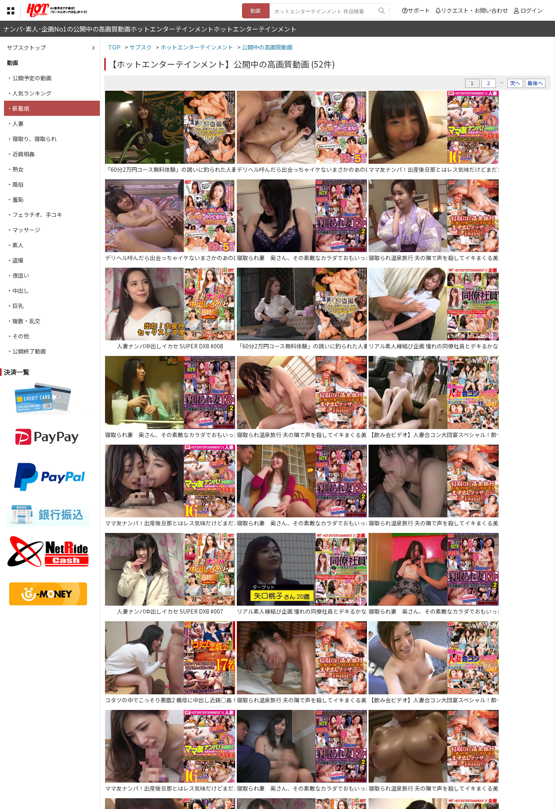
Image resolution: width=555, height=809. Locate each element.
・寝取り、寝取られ (32, 139)
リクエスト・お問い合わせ (472, 10)
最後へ (535, 83)
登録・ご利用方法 (271, 760)
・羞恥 (15, 199)
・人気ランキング (29, 93)
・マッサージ (23, 230)
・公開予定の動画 (29, 78)
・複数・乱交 (23, 321)
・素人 (15, 245)
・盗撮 (15, 260)
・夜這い (18, 275)
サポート (416, 10)
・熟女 (15, 169)
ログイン (531, 10)
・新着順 (18, 108)
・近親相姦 (21, 154)
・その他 (18, 336)
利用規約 (186, 760)
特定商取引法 (223, 760)
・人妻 (15, 123)
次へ (515, 83)
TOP (159, 760)
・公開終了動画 (26, 351)
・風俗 (15, 184)
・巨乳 (15, 306)
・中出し (18, 290)
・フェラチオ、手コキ (34, 215)
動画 (255, 10)
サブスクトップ (26, 48)
